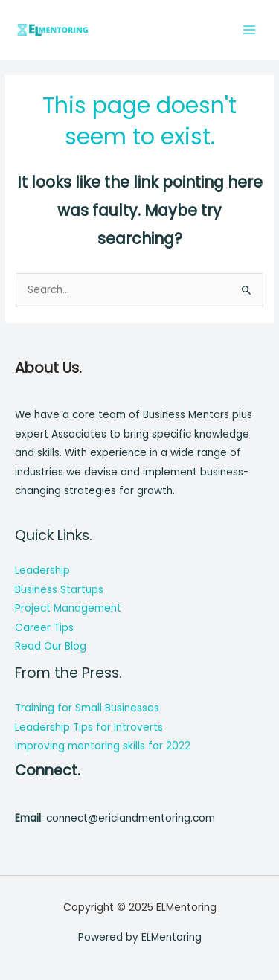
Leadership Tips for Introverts (89, 727)
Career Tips (44, 628)
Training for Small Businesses (87, 708)
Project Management (68, 608)
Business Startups (59, 590)
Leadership (42, 570)
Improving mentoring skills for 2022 (102, 746)
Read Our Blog (50, 646)
